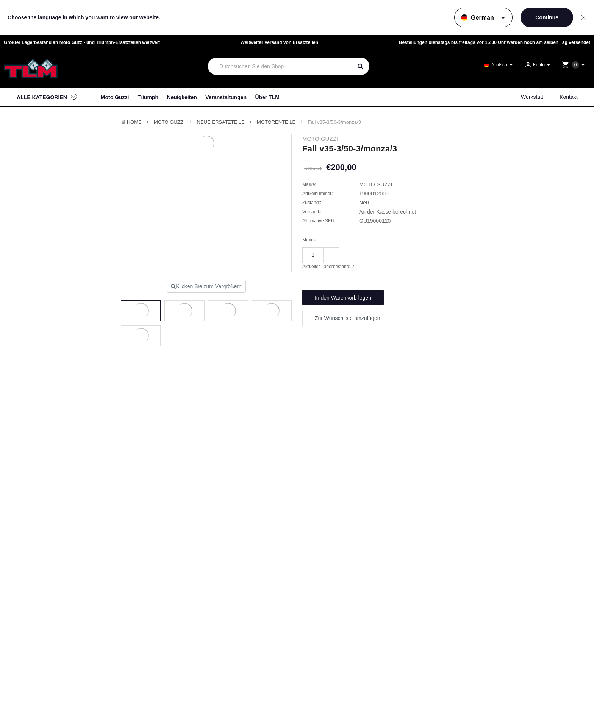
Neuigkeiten (182, 97)
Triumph (148, 97)
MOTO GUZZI (169, 122)
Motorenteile (276, 122)
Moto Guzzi (115, 97)
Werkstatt (532, 97)
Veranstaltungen (226, 97)
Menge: (309, 239)
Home (134, 122)
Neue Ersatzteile (221, 122)
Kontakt (568, 97)
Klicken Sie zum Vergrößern (206, 286)
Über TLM (267, 97)
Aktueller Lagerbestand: (328, 266)
